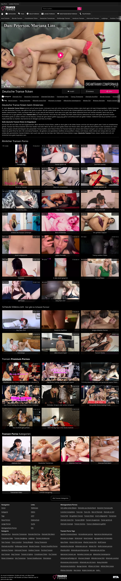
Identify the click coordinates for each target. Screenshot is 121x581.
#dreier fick (87, 100)
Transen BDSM (80, 520)
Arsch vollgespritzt (101, 516)
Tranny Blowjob (28, 542)
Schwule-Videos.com (13, 306)
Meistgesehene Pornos (67, 14)
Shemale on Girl (109, 512)
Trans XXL (87, 512)
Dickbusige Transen (63, 18)
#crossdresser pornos (85, 534)
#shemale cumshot (112, 558)
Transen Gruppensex (93, 520)
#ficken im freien (93, 566)
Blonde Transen (17, 18)
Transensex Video (62, 96)
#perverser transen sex (68, 554)
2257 (32, 516)
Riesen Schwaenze (7, 558)
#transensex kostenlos (67, 566)
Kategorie (11, 14)
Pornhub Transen (46, 550)
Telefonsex (85, 14)
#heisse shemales (99, 100)
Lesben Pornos (14, 4)
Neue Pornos (33, 14)
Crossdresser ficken (31, 18)
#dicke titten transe (107, 566)
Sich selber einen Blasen (68, 508)
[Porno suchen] (59, 8)
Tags (21, 14)
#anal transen (12, 100)
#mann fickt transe (75, 542)
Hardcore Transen (78, 18)
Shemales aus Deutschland (87, 508)
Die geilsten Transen (76, 516)
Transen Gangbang (20, 538)
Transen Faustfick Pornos (49, 546)
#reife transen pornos (105, 546)
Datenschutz (35, 520)
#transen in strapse (54, 100)
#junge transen (82, 566)
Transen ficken (89, 516)
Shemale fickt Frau (34, 534)
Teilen (109, 91)
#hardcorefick (65, 550)
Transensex (112, 516)
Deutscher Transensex (47, 18)
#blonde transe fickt (39, 100)
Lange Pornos (48, 14)
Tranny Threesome (77, 96)
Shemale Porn (17, 96)
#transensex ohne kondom (69, 562)
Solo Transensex (20, 558)
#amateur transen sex (84, 554)
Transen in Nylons (27, 554)
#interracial (78, 538)
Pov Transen (53, 554)
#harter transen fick (90, 542)
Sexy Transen (15, 554)
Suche (33, 524)
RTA (32, 528)
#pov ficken (64, 542)
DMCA (33, 512)
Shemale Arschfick (91, 96)
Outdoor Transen (34, 550)
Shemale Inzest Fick (67, 520)
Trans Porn (60, 117)
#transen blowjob (84, 558)
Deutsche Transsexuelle (105, 508)
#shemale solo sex (81, 546)
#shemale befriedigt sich (68, 558)
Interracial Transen (93, 18)
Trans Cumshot (17, 542)
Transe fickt (64, 516)
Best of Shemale (97, 512)
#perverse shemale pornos (103, 534)
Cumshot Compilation (67, 512)
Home (3, 508)
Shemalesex (47, 558)
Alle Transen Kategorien (60, 498)
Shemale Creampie (66, 524)
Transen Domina (79, 524)
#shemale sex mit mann (88, 562)
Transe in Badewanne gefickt (96, 524)
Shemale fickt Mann (47, 96)
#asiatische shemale (67, 546)
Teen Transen (5, 542)
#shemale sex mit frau (97, 550)
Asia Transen (5, 18)
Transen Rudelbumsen (34, 558)
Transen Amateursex (43, 538)
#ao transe (77, 570)
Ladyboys (104, 18)
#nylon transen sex (113, 100)
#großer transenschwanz (68, 534)
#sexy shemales (25, 100)
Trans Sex (79, 512)
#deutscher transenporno (72, 100)
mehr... (98, 570)
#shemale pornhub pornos (80, 550)
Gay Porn (4, 4)
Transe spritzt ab (106, 520)
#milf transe (102, 542)
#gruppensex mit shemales (103, 538)
